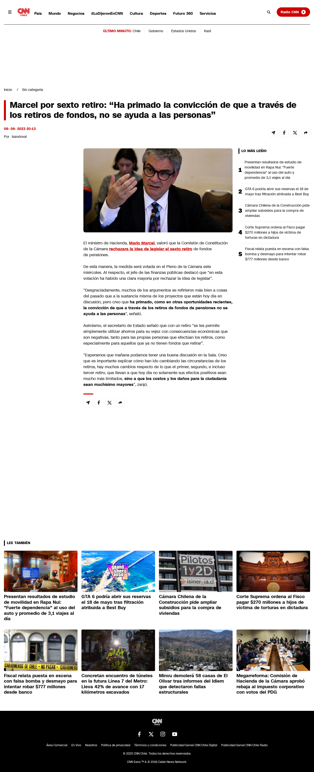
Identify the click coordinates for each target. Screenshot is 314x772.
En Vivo (76, 745)
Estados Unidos (183, 30)
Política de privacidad (115, 745)
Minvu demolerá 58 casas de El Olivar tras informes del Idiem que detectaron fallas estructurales (193, 684)
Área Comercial (56, 745)
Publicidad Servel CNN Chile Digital (193, 745)
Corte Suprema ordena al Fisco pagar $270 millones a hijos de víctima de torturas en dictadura (275, 232)
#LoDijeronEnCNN (107, 13)
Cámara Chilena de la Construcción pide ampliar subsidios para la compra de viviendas (277, 210)
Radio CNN (293, 12)
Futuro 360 (183, 13)
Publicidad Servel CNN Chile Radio (244, 745)
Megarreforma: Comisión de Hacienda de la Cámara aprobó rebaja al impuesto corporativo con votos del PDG (270, 684)
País (38, 13)
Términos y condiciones (150, 745)
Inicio (8, 89)
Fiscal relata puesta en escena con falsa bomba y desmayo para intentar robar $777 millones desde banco (277, 254)
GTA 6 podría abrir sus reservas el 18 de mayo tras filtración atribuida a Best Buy (277, 191)
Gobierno (156, 30)
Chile (137, 30)
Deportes (158, 13)
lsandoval (19, 136)
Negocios (76, 13)
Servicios (208, 13)
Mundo (55, 13)
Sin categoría (32, 89)
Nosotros (91, 745)
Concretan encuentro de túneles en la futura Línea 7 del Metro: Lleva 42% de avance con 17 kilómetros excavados (117, 684)
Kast (207, 30)
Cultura (136, 13)
